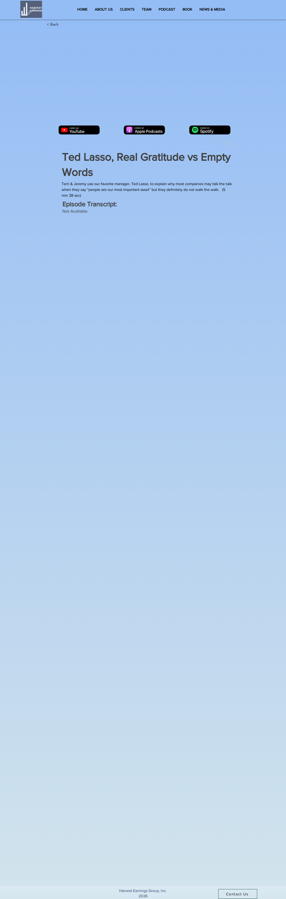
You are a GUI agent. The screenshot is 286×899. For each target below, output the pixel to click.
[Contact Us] (237, 894)
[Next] (218, 143)
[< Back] (63, 24)
